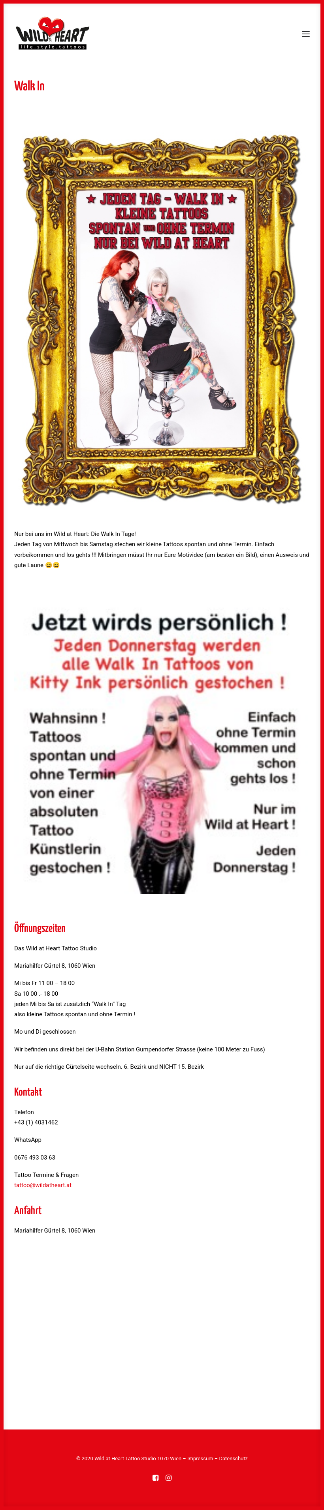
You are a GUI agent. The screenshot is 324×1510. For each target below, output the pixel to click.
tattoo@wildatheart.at (43, 1185)
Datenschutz (233, 1458)
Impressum (200, 1458)
